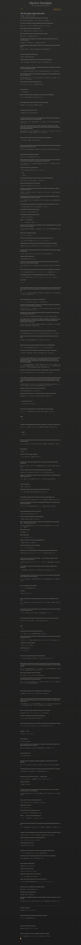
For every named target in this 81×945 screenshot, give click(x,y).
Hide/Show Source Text (57, 8)
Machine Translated (40, 3)
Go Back (21, 8)
